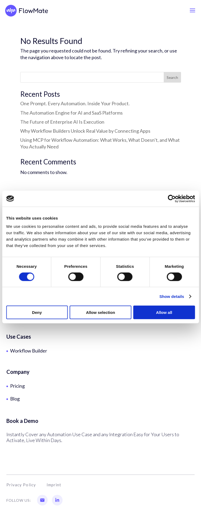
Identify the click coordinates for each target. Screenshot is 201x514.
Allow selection (100, 312)
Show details (171, 296)
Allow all (164, 312)
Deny (37, 312)
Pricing (17, 386)
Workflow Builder (28, 351)
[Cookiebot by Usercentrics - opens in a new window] (171, 199)
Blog (15, 399)
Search (172, 77)
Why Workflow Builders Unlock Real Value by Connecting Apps (85, 131)
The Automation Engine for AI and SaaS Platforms (71, 113)
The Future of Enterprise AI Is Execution (62, 122)
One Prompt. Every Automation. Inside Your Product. (75, 103)
